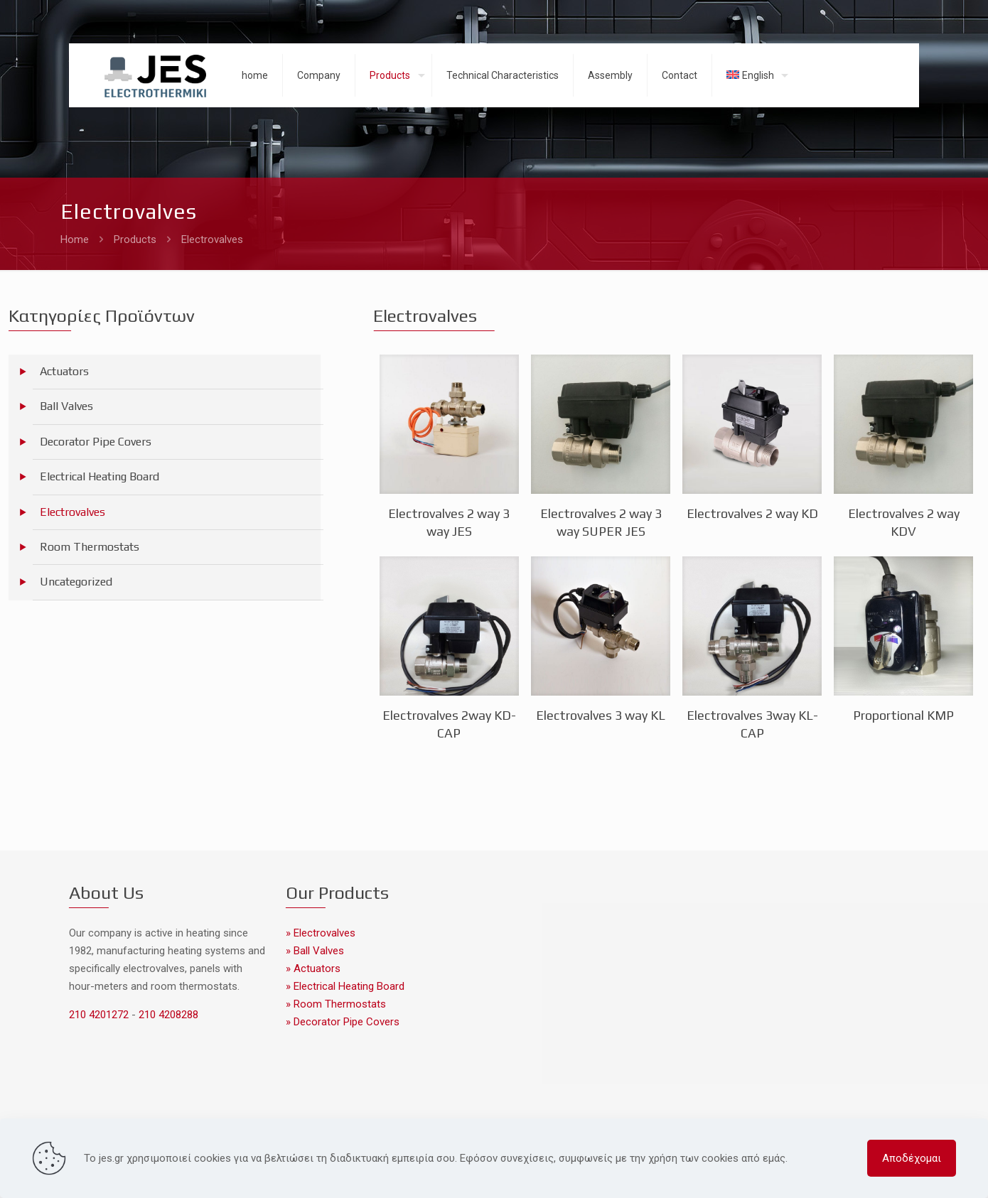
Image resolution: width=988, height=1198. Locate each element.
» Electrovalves (320, 933)
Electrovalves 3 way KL (600, 715)
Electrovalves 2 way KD (752, 513)
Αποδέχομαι (911, 1158)
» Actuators (313, 968)
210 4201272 (100, 1014)
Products (135, 239)
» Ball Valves (315, 950)
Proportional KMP (903, 715)
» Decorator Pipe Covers (342, 1021)
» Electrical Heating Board (345, 986)
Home (74, 239)
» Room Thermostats (336, 1004)
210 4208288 (167, 1014)
